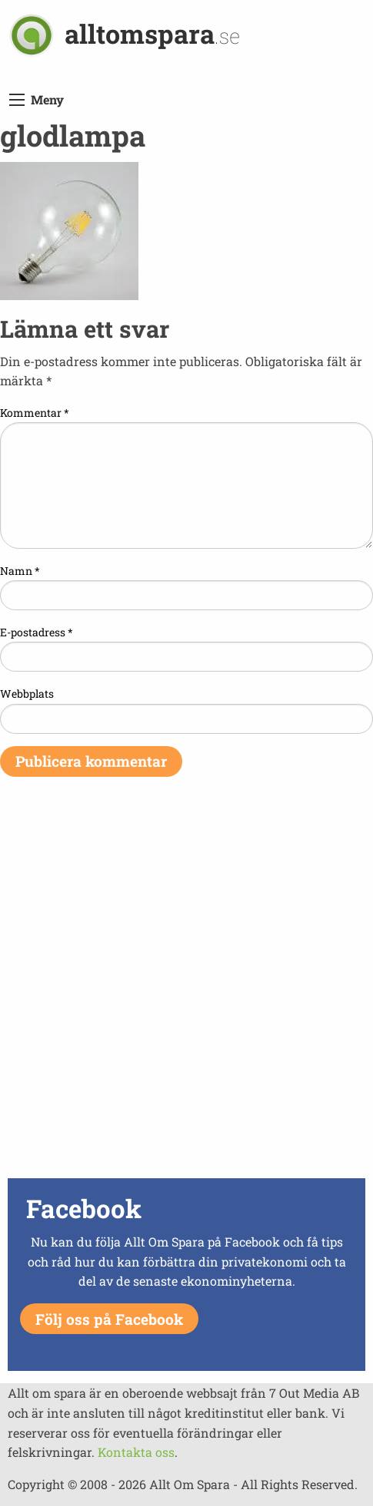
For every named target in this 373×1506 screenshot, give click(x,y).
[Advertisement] (186, 987)
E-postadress (36, 632)
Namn (20, 570)
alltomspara (152, 33)
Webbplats (27, 693)
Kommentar (34, 412)
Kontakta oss (136, 1452)
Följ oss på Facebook (109, 1319)
